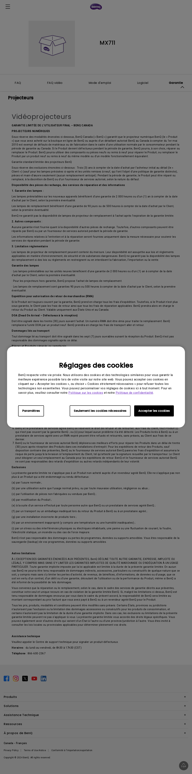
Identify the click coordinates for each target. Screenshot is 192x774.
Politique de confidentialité (134, 392)
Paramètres (31, 411)
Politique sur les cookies (85, 392)
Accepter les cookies (154, 411)
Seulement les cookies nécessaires (100, 411)
